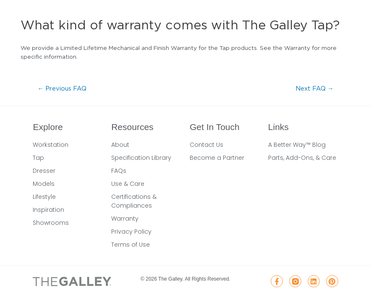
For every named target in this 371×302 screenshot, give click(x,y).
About (120, 145)
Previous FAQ (61, 88)
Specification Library (141, 158)
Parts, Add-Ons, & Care (302, 158)
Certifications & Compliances (134, 201)
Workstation (50, 145)
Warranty (124, 218)
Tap (38, 158)
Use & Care (127, 184)
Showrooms (51, 223)
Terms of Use (130, 244)
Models (44, 184)
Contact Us (206, 145)
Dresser (44, 171)
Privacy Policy (131, 231)
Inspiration (48, 210)
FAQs (118, 171)
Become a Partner (217, 158)
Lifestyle (44, 197)
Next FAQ (314, 88)
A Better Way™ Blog (297, 145)
